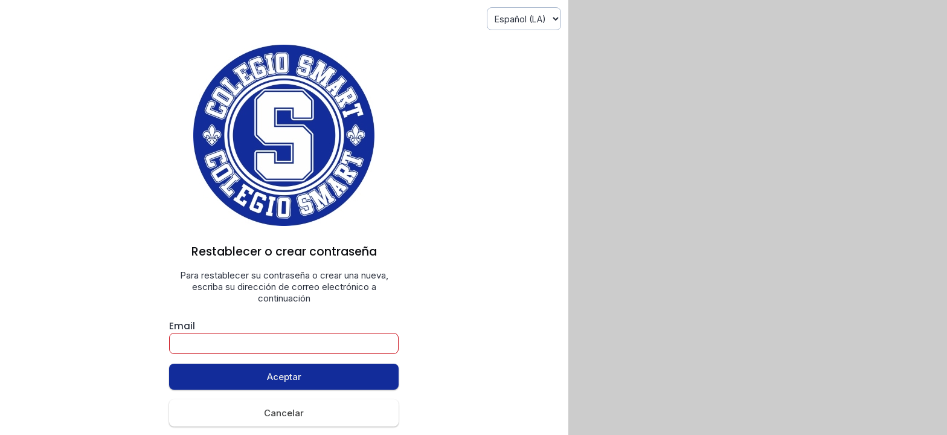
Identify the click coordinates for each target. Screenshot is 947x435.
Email (182, 326)
